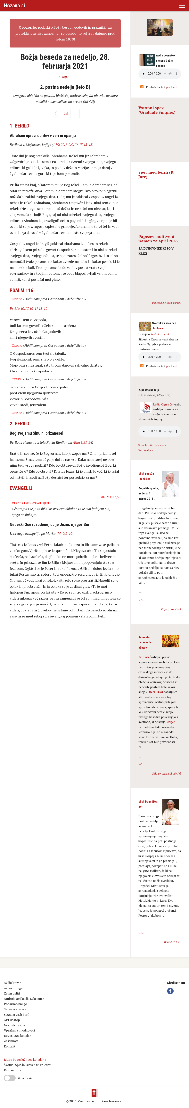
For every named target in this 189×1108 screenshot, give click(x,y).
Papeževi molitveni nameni (166, 302)
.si (14, 5)
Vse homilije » (145, 450)
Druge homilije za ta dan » (152, 445)
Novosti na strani (16, 1025)
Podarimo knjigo (15, 1004)
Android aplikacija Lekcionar (24, 998)
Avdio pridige (13, 988)
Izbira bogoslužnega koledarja (25, 1059)
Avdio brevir (12, 982)
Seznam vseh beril (16, 1014)
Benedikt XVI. (172, 942)
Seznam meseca (15, 1009)
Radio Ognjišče (163, 404)
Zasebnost (11, 1041)
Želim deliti (12, 993)
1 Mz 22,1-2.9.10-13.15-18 (72, 144)
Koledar (65, 113)
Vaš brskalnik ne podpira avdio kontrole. (159, 357)
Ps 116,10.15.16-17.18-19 (28, 308)
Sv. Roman (158, 328)
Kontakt (9, 1046)
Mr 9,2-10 (65, 533)
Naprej (75, 113)
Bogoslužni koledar (17, 1035)
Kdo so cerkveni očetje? (166, 773)
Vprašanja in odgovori (19, 1030)
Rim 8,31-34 (83, 442)
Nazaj (55, 113)
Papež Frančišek (171, 609)
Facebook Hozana (171, 991)
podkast (171, 87)
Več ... (141, 600)
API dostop (12, 1020)
